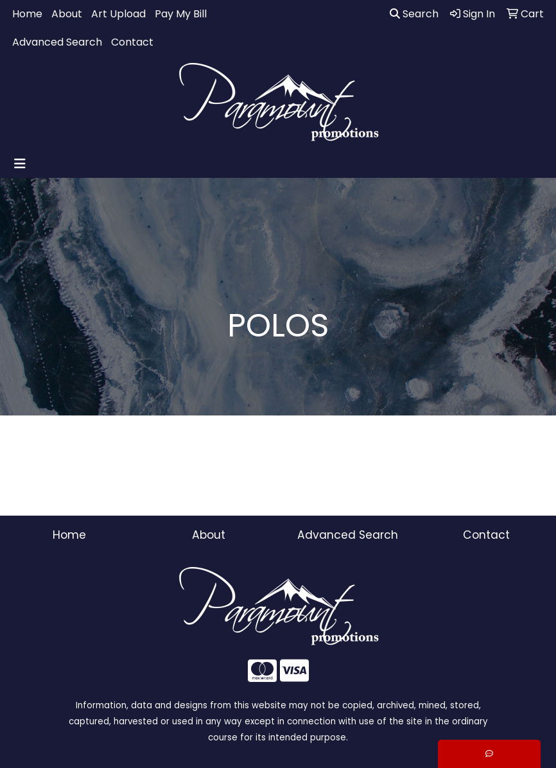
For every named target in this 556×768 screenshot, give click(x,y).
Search (414, 13)
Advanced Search (57, 42)
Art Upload (118, 13)
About (66, 13)
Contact (132, 42)
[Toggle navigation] (19, 164)
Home (27, 13)
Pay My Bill (181, 13)
